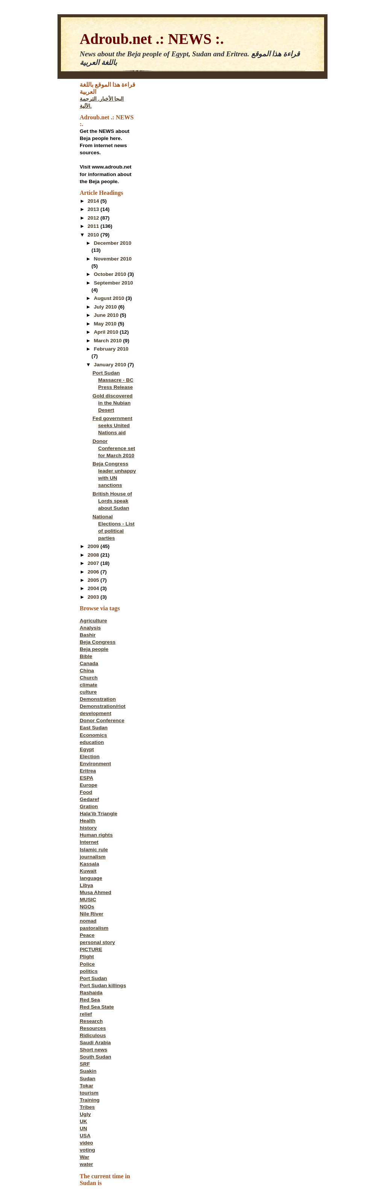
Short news (93, 1049)
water (86, 1164)
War (84, 1157)
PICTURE (91, 949)
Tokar (86, 1086)
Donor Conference (102, 720)
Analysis (90, 628)
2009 (94, 546)
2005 (94, 580)
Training (90, 1100)
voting (87, 1150)
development (95, 713)
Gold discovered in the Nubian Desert (112, 403)
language (91, 878)
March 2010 (108, 340)
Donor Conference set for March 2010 (113, 448)
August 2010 (110, 298)
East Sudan (94, 727)
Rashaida (91, 992)
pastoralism (94, 928)
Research (91, 1021)
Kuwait (88, 871)
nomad (88, 921)
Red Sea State (97, 1007)
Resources (93, 1028)
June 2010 (107, 315)
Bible (86, 656)
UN (83, 1128)
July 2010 (106, 307)
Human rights (96, 835)
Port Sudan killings (103, 985)
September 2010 (113, 283)
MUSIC (88, 899)
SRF (85, 1064)
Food (86, 792)
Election (90, 756)
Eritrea (88, 771)
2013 (94, 209)
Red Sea (90, 1000)
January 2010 (110, 364)
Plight (87, 956)
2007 (94, 563)
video (86, 1143)
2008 (94, 555)
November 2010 (113, 259)
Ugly (85, 1114)
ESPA (86, 778)
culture (88, 692)
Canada (89, 663)
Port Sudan (93, 978)
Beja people (94, 649)
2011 (94, 226)
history (88, 828)
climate (88, 685)
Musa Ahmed (95, 892)
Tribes (87, 1107)
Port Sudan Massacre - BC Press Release (112, 380)
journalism (93, 857)
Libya (86, 885)
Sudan (87, 1078)
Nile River (91, 914)
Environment (95, 763)
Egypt (87, 749)
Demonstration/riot (103, 706)
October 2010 (110, 274)
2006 (94, 572)
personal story (97, 942)
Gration (89, 806)
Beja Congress (97, 642)
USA (85, 1135)
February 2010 (111, 349)
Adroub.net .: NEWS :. (152, 39)
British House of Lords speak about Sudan (112, 501)
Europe (88, 785)
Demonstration (98, 699)
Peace (87, 935)
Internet (89, 842)
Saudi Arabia (95, 1042)
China (87, 670)
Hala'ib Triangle (98, 813)
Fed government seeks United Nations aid (112, 425)
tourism (89, 1093)
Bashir (87, 635)
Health (87, 821)
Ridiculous (93, 1035)
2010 (94, 235)
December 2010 (112, 243)
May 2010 (106, 324)
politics (89, 971)
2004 (94, 588)
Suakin (88, 1071)
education (92, 742)
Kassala (89, 864)
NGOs (87, 906)
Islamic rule (94, 849)
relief (86, 1014)
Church (89, 678)
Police (87, 964)
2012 (94, 218)
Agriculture (93, 620)
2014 (94, 201)
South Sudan (95, 1057)
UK (83, 1121)
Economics (93, 735)
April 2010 (107, 332)
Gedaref (89, 799)
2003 (94, 597)
